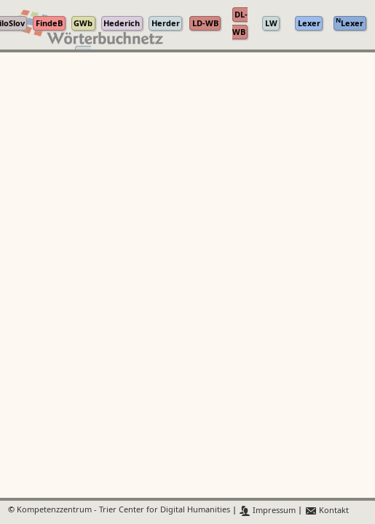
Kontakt (326, 510)
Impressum (267, 510)
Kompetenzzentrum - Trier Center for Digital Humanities (123, 510)
